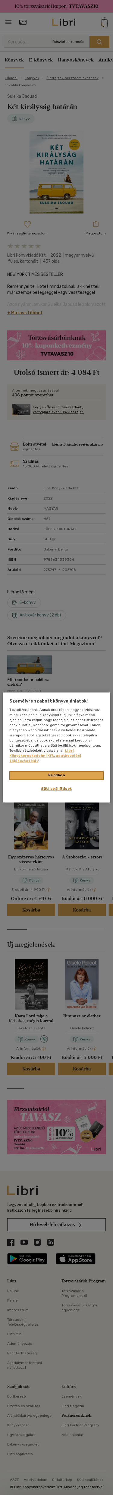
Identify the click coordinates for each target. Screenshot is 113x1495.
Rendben (56, 775)
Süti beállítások (56, 789)
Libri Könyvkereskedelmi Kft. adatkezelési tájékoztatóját (45, 756)
